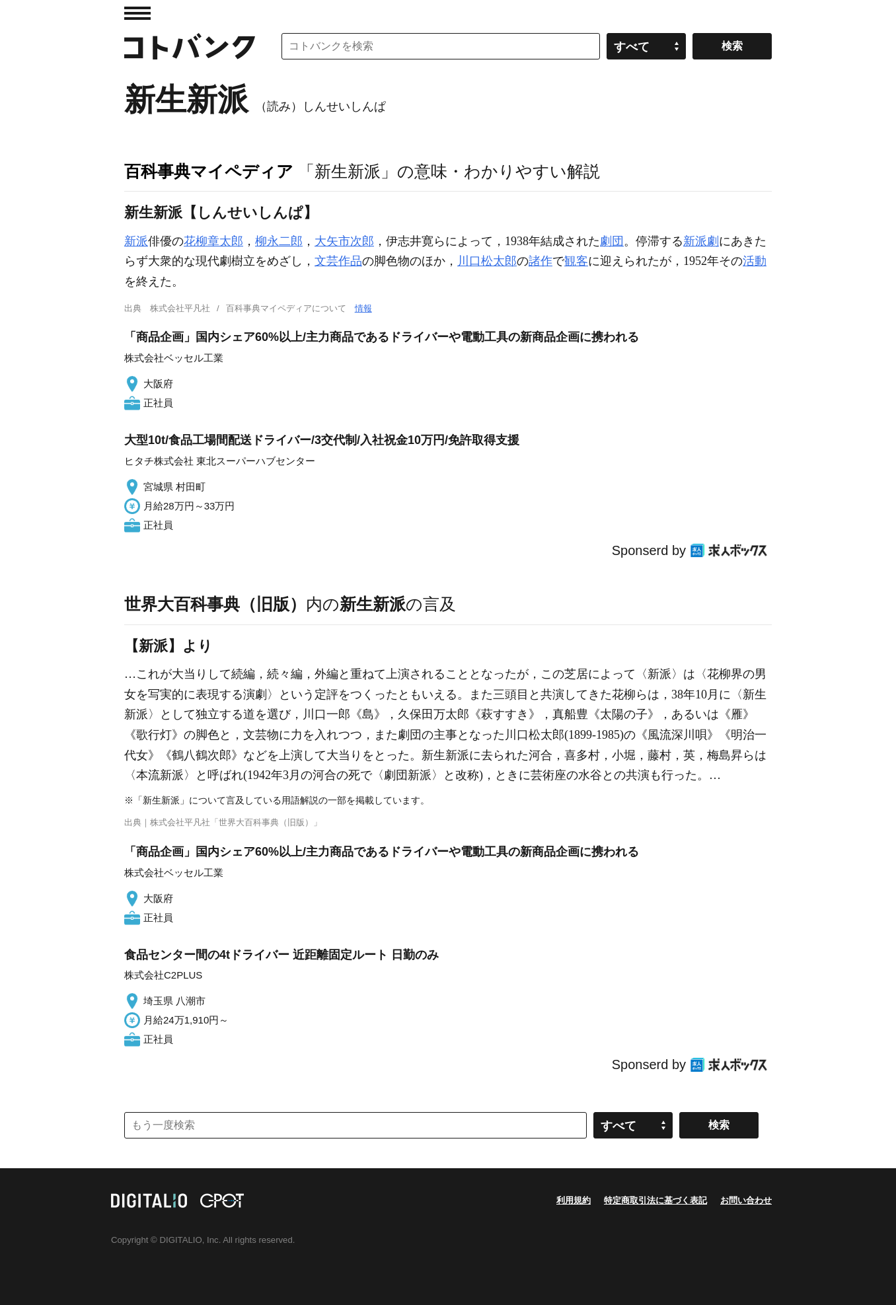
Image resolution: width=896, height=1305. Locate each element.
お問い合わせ (746, 1200)
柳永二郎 (279, 241)
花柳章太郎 (213, 241)
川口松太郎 (487, 261)
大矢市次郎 (344, 241)
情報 (363, 308)
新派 (136, 241)
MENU (137, 13)
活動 (754, 261)
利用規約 (573, 1200)
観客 (576, 261)
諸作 (540, 261)
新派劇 (701, 241)
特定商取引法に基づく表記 (655, 1200)
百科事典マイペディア (208, 171)
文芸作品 (338, 261)
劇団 (612, 241)
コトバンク (189, 46)
